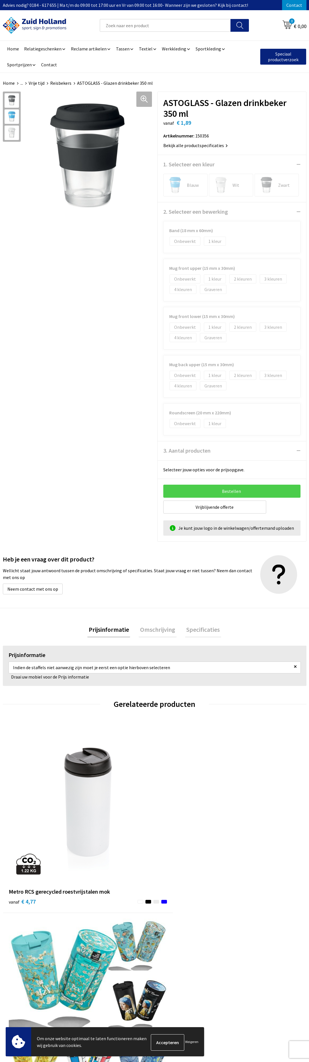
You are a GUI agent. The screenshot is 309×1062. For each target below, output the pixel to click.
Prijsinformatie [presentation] (111, 630)
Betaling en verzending (145, 939)
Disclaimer (244, 939)
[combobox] (165, 25)
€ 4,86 (173, 825)
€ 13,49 (99, 825)
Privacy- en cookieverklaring (261, 930)
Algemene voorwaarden (257, 922)
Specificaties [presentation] (200, 630)
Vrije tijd (37, 83)
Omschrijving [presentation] (157, 630)
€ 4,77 (22, 816)
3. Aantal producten (187, 450)
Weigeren (191, 1042)
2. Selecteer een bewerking (195, 211)
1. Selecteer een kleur (189, 164)
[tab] (111, 630)
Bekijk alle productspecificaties (195, 145)
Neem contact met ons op (32, 589)
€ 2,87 (249, 825)
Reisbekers (60, 83)
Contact (294, 5)
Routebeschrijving (140, 947)
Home (9, 83)
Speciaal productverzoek (283, 56)
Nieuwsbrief (134, 930)
